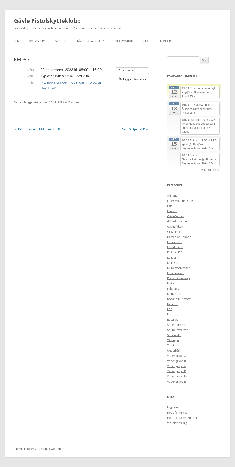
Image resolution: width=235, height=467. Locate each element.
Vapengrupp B (176, 361)
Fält (169, 206)
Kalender (61, 41)
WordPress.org (177, 423)
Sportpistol (174, 335)
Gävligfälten (175, 226)
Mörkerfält (174, 294)
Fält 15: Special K (135, 129)
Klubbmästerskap (54, 82)
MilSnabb (173, 288)
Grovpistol (174, 232)
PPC (169, 309)
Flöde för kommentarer (182, 418)
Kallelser (173, 263)
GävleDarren (175, 216)
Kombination (175, 273)
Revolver (94, 82)
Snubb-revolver (177, 330)
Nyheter (172, 304)
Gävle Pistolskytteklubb (47, 21)
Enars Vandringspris (180, 201)
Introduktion (175, 247)
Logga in (172, 407)
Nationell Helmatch (179, 299)
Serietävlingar (176, 325)
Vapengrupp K (176, 371)
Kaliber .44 (174, 257)
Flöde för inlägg (177, 412)
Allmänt (172, 195)
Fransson (74, 102)
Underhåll (173, 350)
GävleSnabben (177, 221)
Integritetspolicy (24, 449)
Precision (173, 314)
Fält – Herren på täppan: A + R (37, 129)
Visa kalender (210, 169)
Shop (146, 41)
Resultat (172, 319)
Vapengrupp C (176, 366)
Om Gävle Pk (37, 41)
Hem (16, 41)
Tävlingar (49, 88)
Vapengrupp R (176, 381)
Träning (172, 345)
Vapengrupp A (176, 356)
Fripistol (172, 211)
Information (124, 41)
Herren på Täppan (179, 237)
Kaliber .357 (174, 252)
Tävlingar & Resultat (91, 41)
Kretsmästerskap (178, 278)
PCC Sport (77, 82)
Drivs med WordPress (51, 449)
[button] (132, 79)
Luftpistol (173, 283)
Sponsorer (166, 41)
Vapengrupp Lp (177, 376)
